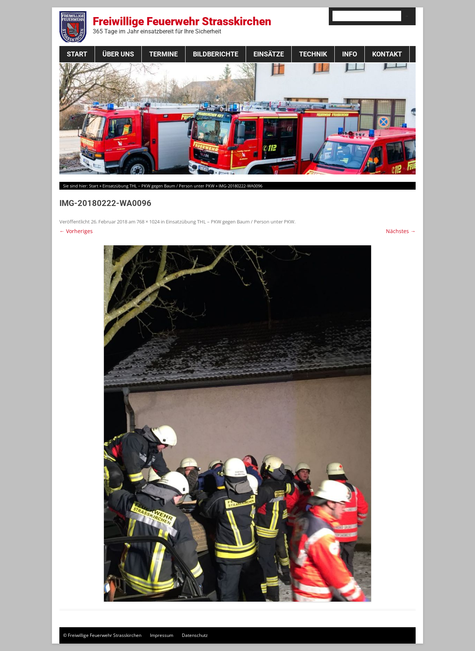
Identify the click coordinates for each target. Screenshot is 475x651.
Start (77, 54)
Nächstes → (401, 231)
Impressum (161, 635)
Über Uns (118, 54)
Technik (313, 54)
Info (349, 54)
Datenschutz (195, 635)
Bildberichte (215, 54)
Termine (163, 54)
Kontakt (387, 54)
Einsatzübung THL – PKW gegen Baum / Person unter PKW (158, 186)
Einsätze (268, 54)
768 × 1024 (148, 221)
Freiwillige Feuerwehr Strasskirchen (182, 25)
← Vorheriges (76, 231)
